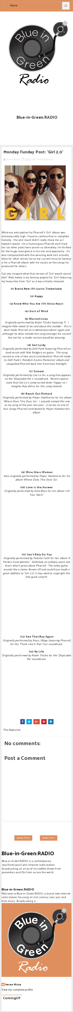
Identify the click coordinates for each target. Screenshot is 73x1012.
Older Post (49, 838)
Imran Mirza (13, 985)
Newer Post (23, 838)
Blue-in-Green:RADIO (28, 853)
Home (13, 5)
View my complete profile (17, 990)
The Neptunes (45, 160)
